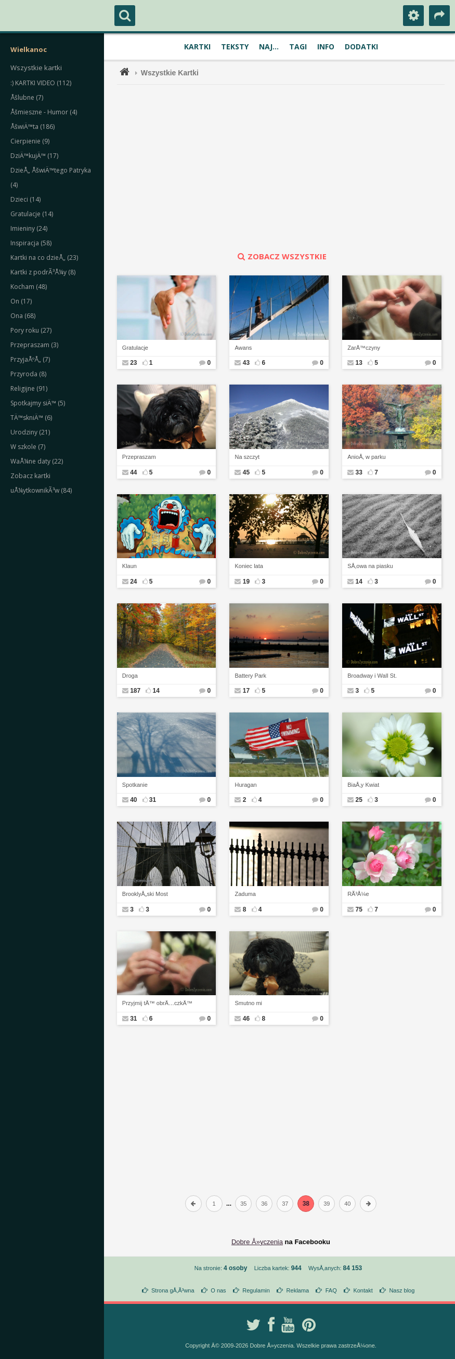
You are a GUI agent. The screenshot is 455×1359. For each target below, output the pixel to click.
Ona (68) (22, 315)
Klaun (129, 566)
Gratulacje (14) (31, 213)
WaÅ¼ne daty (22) (36, 461)
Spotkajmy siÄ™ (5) (37, 403)
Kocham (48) (28, 286)
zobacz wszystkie (281, 256)
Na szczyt (247, 457)
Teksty (235, 46)
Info (325, 46)
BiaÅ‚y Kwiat (363, 785)
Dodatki (361, 46)
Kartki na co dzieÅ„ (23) (44, 257)
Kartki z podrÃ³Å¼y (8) (42, 272)
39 (326, 1203)
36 (264, 1203)
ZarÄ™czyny (363, 348)
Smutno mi (248, 1003)
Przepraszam (139, 457)
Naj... (269, 46)
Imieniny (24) (28, 228)
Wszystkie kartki (36, 67)
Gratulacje (135, 348)
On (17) (21, 301)
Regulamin (256, 1290)
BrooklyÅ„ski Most (145, 894)
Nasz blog (401, 1290)
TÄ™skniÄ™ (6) (31, 417)
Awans (243, 348)
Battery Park (250, 675)
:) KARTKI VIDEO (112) (40, 82)
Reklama (298, 1290)
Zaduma (245, 894)
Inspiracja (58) (30, 243)
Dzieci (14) (25, 199)
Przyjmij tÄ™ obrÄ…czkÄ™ (157, 1003)
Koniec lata (249, 566)
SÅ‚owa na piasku (370, 566)
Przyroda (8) (28, 374)
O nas (218, 1290)
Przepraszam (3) (34, 344)
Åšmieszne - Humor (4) (43, 112)
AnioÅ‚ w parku (366, 457)
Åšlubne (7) (26, 97)
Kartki (197, 46)
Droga (130, 675)
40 (347, 1203)
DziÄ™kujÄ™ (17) (34, 155)
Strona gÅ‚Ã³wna (172, 1290)
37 (285, 1203)
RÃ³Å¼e (358, 894)
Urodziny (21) (30, 432)
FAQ (331, 1290)
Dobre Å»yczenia (257, 1242)
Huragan (245, 785)
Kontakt (362, 1290)
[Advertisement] (287, 168)
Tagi (298, 46)
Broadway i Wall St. (372, 675)
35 (243, 1203)
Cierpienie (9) (29, 141)
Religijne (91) (28, 388)
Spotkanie (135, 785)
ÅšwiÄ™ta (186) (32, 126)
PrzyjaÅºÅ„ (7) (30, 359)
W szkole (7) (27, 446)
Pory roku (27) (30, 330)
